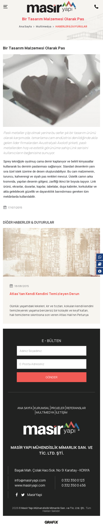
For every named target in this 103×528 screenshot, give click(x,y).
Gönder (51, 377)
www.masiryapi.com (30, 485)
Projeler (58, 408)
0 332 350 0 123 (73, 480)
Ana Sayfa (25, 26)
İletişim (61, 412)
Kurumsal (41, 408)
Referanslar (76, 408)
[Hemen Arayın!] (96, 6)
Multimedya (43, 26)
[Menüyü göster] (5, 6)
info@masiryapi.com (30, 480)
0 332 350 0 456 (74, 485)
